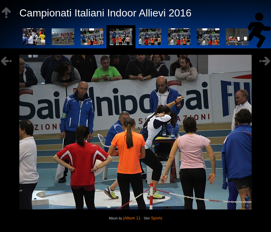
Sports (156, 218)
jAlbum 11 (131, 218)
